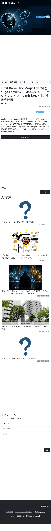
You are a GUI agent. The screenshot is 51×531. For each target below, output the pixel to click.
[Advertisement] (19, 56)
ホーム (4, 82)
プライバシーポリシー (23, 512)
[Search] (20, 192)
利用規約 (9, 512)
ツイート (40, 112)
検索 (44, 192)
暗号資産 (13, 82)
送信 (46, 450)
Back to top (45, 506)
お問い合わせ (40, 512)
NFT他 (22, 82)
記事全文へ (25, 137)
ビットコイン (33, 82)
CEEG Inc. (20, 516)
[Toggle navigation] (47, 3)
